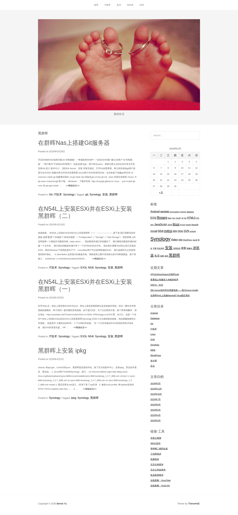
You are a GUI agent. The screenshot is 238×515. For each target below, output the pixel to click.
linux (176, 226)
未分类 (153, 363)
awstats (164, 214)
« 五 (161, 195)
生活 (119, 6)
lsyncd (182, 227)
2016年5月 (155, 386)
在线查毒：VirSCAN (160, 488)
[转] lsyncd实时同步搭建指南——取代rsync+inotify (174, 292)
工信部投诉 (155, 456)
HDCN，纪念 (156, 287)
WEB (152, 352)
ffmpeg (162, 220)
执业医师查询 (156, 477)
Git (50, 196)
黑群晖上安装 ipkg (62, 350)
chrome (183, 214)
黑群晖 (105, 196)
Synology (66, 196)
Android (155, 214)
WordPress (187, 242)
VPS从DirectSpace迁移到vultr (164, 277)
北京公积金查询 (157, 472)
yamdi (194, 242)
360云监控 (155, 446)
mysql (153, 233)
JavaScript (160, 226)
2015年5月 (155, 412)
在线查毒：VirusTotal (160, 483)
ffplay (170, 221)
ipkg (71, 397)
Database (155, 321)
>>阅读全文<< (70, 188)
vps (180, 242)
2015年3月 (155, 423)
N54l (86, 268)
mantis (188, 227)
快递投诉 (154, 461)
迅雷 (166, 258)
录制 (183, 250)
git (82, 196)
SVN (146, 6)
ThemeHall (193, 506)
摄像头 (189, 251)
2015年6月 (155, 407)
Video (174, 242)
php (175, 233)
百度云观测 (155, 440)
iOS (197, 221)
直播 (162, 258)
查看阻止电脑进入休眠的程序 (164, 282)
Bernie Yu (62, 506)
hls (185, 221)
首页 (91, 6)
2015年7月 (155, 402)
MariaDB (194, 227)
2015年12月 (156, 391)
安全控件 (160, 251)
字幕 (155, 251)
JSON (169, 227)
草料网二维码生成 (159, 451)
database (190, 214)
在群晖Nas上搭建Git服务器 (74, 145)
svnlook (193, 234)
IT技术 (105, 6)
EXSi (79, 268)
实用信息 (176, 251)
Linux (153, 336)
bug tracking (174, 214)
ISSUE (133, 6)
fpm (173, 221)
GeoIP (178, 221)
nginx (168, 233)
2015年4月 (155, 417)
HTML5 (191, 220)
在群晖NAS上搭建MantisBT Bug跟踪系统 (170, 298)
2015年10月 (156, 396)
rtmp (180, 233)
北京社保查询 (156, 467)
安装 (98, 196)
